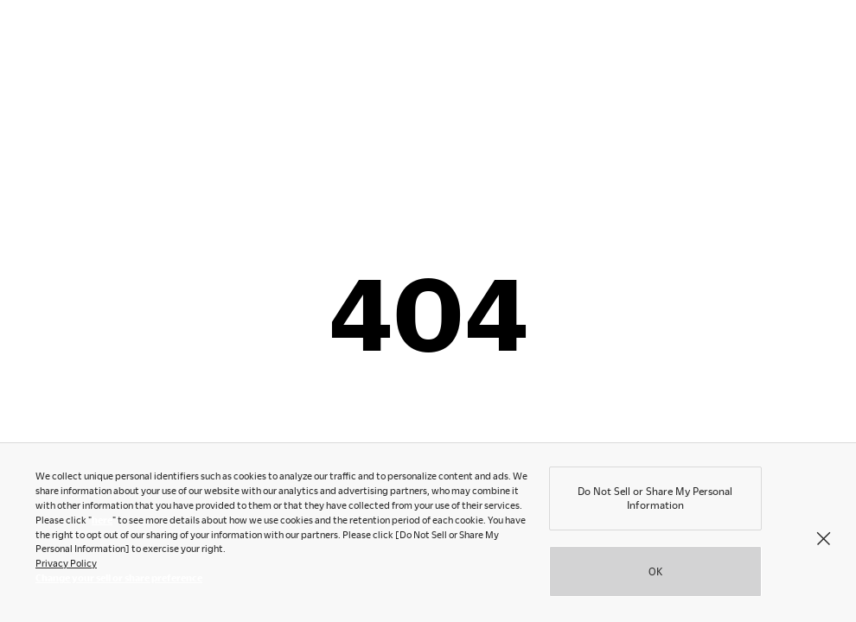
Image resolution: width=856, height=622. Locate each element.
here (102, 522)
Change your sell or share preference (118, 580)
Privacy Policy (66, 565)
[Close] (823, 541)
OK (655, 574)
